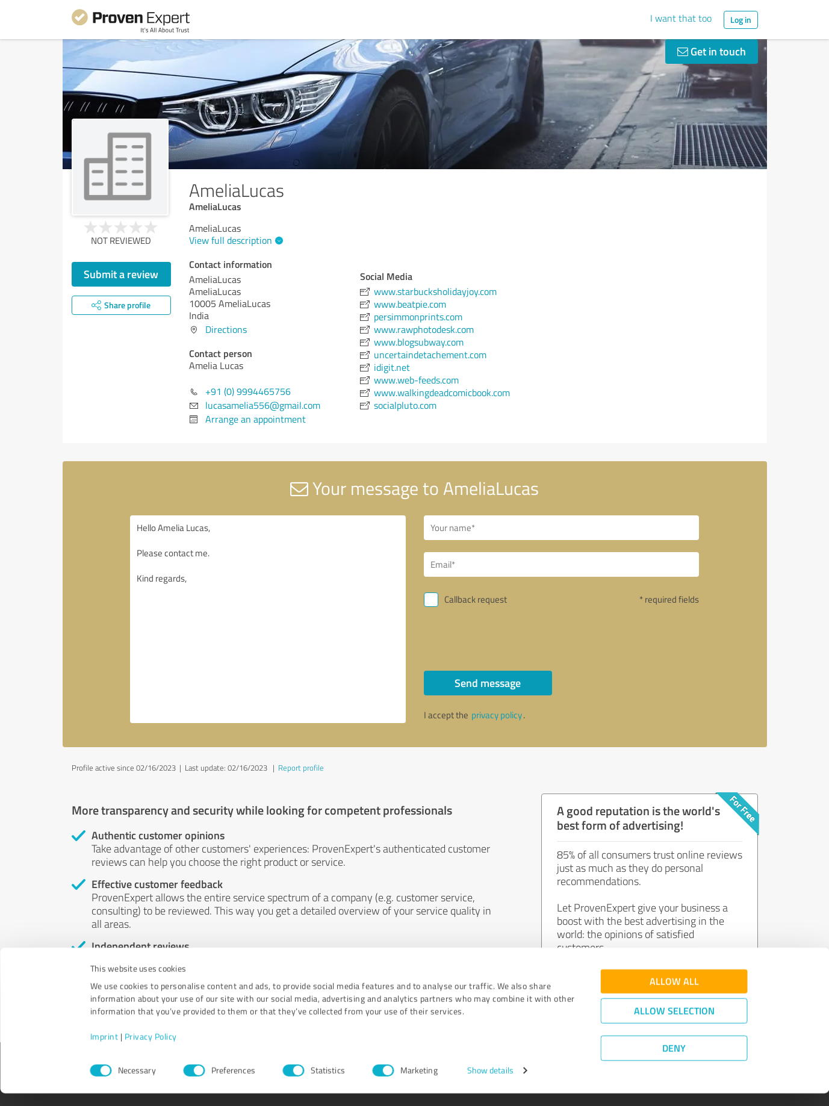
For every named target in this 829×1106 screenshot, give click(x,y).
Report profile (301, 767)
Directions (226, 329)
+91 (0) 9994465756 (248, 391)
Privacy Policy (151, 1049)
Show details (490, 1083)
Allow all (674, 994)
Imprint (104, 1049)
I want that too (681, 18)
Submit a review (121, 274)
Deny (674, 1061)
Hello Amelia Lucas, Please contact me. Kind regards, (268, 619)
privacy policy (496, 715)
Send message (488, 683)
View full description (234, 240)
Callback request (475, 599)
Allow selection (674, 1024)
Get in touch (711, 51)
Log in (740, 19)
